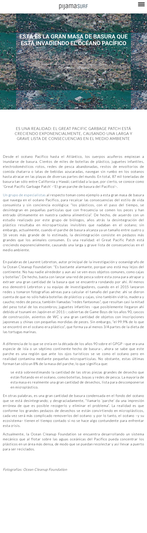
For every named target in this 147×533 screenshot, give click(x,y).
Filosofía (42, 489)
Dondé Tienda (129, 528)
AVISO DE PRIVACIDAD (14, 514)
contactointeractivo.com (105, 528)
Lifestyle (34, 496)
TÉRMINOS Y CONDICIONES (73, 514)
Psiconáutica (119, 489)
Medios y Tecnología (62, 489)
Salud (23, 496)
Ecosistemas (73, 53)
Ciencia (30, 489)
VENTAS (33, 514)
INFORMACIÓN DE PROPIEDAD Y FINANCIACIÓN (26, 528)
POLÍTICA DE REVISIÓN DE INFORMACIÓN (23, 521)
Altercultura (8, 489)
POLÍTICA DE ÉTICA (101, 514)
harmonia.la (82, 528)
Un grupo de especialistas (24, 195)
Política (105, 489)
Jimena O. (69, 68)
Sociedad (135, 489)
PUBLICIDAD (48, 514)
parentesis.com (63, 528)
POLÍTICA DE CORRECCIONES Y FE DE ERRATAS (74, 521)
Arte (20, 489)
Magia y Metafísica (87, 489)
